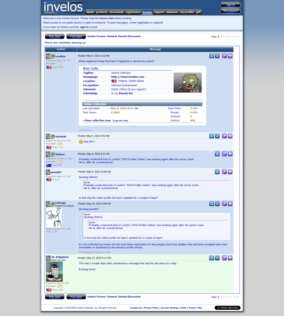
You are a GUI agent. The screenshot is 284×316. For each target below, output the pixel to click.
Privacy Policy (151, 308)
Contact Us (136, 308)
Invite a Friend (188, 308)
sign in (84, 27)
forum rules (107, 18)
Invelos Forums (96, 36)
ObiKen (60, 154)
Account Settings (170, 308)
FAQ (199, 308)
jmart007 (56, 172)
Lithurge (60, 202)
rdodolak (60, 136)
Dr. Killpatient (60, 257)
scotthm (60, 56)
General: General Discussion (124, 36)
